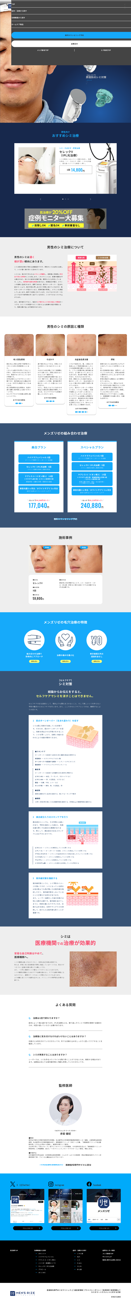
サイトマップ (107, 1287)
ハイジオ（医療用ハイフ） (47, 1293)
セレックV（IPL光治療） (18, 404)
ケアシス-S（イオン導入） (15, 408)
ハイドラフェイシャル (45, 406)
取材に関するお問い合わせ (112, 1290)
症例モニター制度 (109, 1281)
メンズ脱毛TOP (108, 1284)
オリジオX (41, 1303)
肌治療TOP (14, 1281)
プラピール (56, 406)
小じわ (79, 1296)
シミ (78, 1290)
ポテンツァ (42, 1284)
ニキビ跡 (80, 1284)
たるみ (79, 1293)
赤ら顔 (79, 1300)
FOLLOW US (28, 1258)
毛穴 (78, 1287)
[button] (40, 199)
